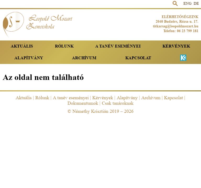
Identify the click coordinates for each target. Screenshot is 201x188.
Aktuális (22, 46)
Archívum (84, 57)
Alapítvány (28, 57)
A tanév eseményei (118, 46)
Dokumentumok (83, 103)
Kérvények (176, 46)
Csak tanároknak (117, 103)
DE (196, 3)
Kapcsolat (138, 57)
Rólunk (64, 46)
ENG (187, 3)
